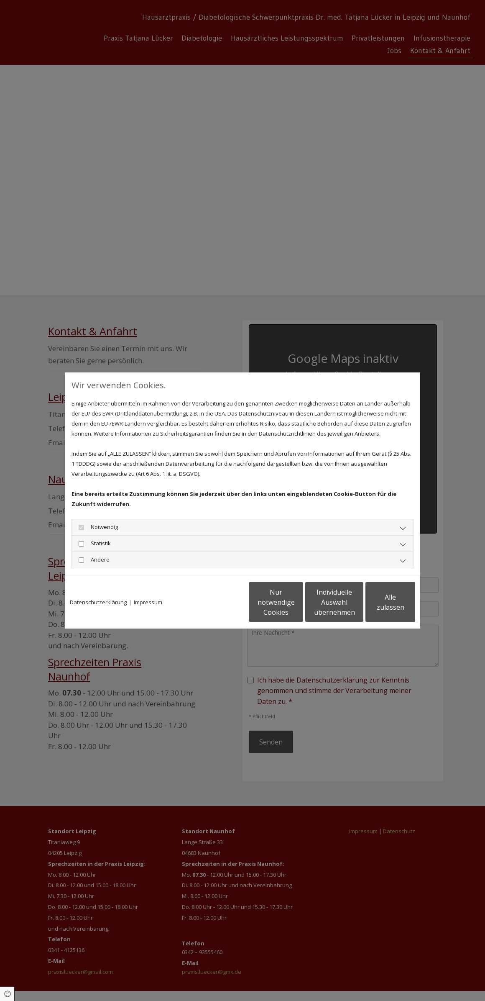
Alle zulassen (376, 602)
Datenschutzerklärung (98, 602)
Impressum (148, 602)
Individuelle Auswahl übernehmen (297, 602)
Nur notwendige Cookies (217, 602)
